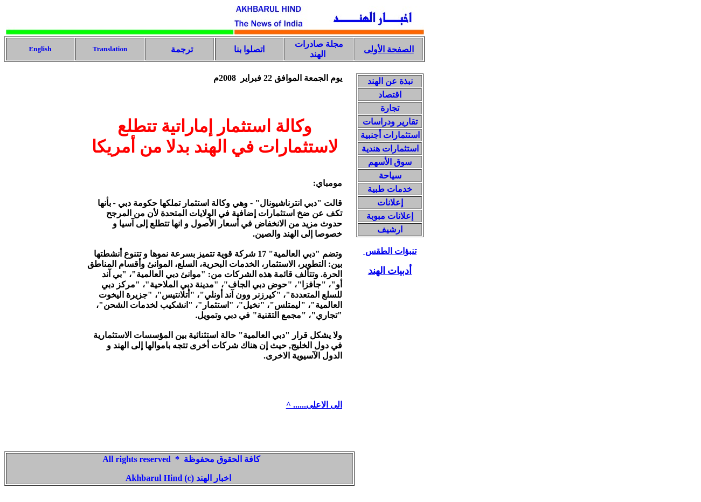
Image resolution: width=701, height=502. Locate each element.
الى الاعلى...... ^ (314, 404)
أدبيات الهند (390, 270)
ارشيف (389, 229)
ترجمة (181, 49)
